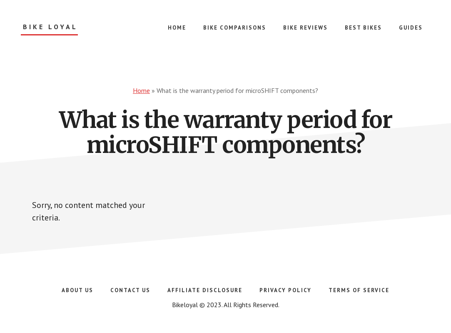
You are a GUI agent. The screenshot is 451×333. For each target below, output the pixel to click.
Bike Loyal (50, 27)
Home (141, 90)
